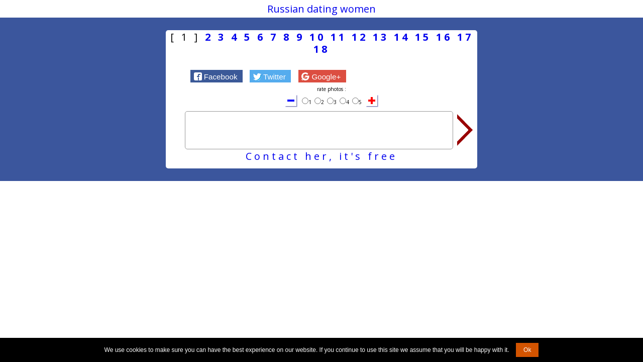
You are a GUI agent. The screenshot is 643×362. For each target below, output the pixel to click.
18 (321, 49)
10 (317, 37)
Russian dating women (321, 9)
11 (339, 37)
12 (360, 37)
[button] (216, 76)
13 (381, 37)
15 (423, 37)
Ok (527, 349)
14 (402, 37)
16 (444, 37)
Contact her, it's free (321, 156)
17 (465, 37)
